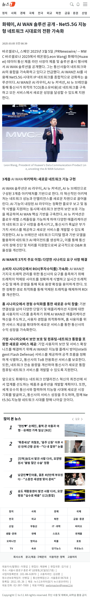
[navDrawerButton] (85, 4)
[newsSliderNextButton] (81, 419)
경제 (56, 511)
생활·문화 (11, 533)
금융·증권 (78, 519)
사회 (33, 511)
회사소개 (18, 557)
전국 (11, 519)
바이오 (78, 526)
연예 (33, 533)
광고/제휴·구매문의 (36, 557)
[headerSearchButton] (72, 4)
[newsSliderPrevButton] (72, 419)
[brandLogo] (8, 4)
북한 (56, 519)
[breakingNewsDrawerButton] (78, 4)
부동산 (33, 526)
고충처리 (72, 557)
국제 (78, 511)
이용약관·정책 (57, 557)
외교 (33, 519)
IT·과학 (56, 526)
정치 (11, 511)
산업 (11, 526)
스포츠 (56, 533)
